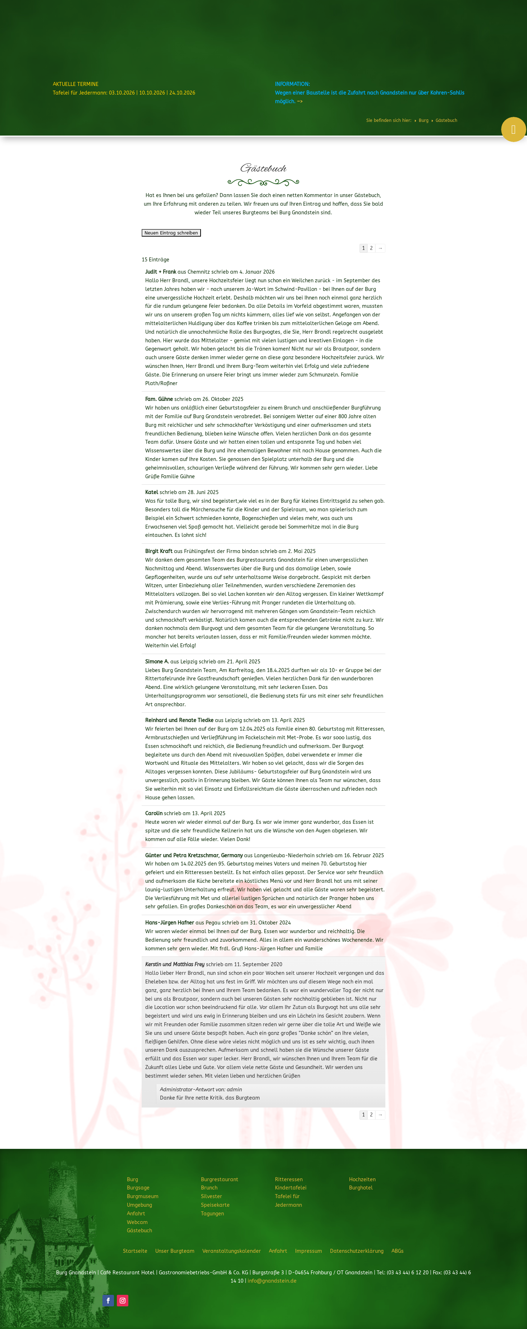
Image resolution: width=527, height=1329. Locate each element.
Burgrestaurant (273, 26)
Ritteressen (315, 26)
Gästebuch (139, 1231)
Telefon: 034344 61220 (489, 7)
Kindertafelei (291, 1188)
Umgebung (139, 1205)
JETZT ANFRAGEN (465, 51)
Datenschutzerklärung (357, 1251)
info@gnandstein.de (272, 1281)
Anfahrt (136, 1214)
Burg (237, 26)
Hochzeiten (398, 26)
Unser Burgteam (174, 1251)
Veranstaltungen (466, 26)
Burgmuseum (143, 1196)
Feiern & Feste (357, 26)
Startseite (135, 1251)
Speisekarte (215, 1205)
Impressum (308, 1251)
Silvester (211, 1196)
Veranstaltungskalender (231, 1251)
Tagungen (212, 1214)
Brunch (209, 1188)
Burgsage (138, 1188)
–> (300, 102)
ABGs (397, 1251)
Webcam (137, 1222)
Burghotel (429, 26)
